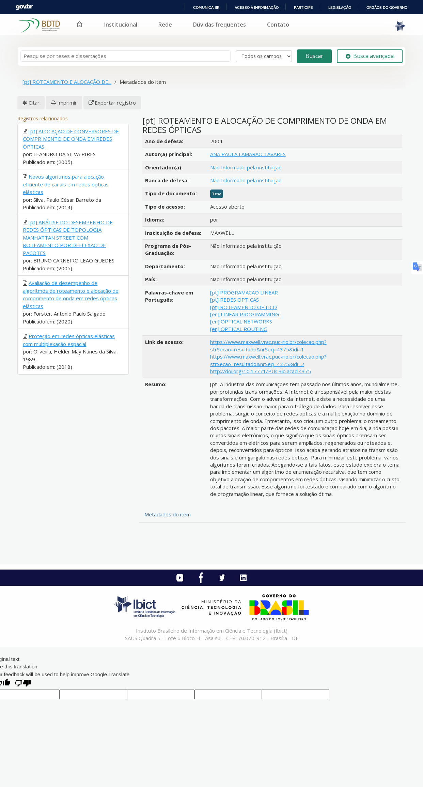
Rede (165, 24)
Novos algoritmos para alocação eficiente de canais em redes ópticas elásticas (66, 184)
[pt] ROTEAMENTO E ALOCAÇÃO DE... (66, 81)
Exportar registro (115, 102)
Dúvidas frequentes (219, 24)
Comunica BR (206, 7)
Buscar (314, 56)
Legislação (339, 7)
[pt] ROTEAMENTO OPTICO (243, 307)
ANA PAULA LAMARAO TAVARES (248, 154)
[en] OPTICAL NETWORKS (241, 321)
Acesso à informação (257, 7)
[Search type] (264, 56)
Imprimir (67, 102)
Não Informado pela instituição (246, 167)
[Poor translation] (23, 684)
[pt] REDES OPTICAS (234, 299)
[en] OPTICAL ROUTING (238, 329)
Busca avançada (370, 56)
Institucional (120, 24)
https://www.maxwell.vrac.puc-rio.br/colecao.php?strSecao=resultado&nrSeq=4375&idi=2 (268, 360)
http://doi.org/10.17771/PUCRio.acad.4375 (260, 371)
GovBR (24, 7)
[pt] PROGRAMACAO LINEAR (244, 292)
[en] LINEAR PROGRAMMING (244, 314)
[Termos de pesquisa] (125, 56)
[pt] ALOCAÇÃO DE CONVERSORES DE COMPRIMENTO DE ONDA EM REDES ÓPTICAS (71, 139)
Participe (303, 7)
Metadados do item (167, 514)
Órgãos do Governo (386, 7)
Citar (34, 102)
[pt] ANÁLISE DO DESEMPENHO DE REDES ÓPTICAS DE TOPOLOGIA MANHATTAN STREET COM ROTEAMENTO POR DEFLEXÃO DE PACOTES (68, 237)
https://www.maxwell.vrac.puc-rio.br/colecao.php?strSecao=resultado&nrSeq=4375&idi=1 (268, 345)
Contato (278, 24)
